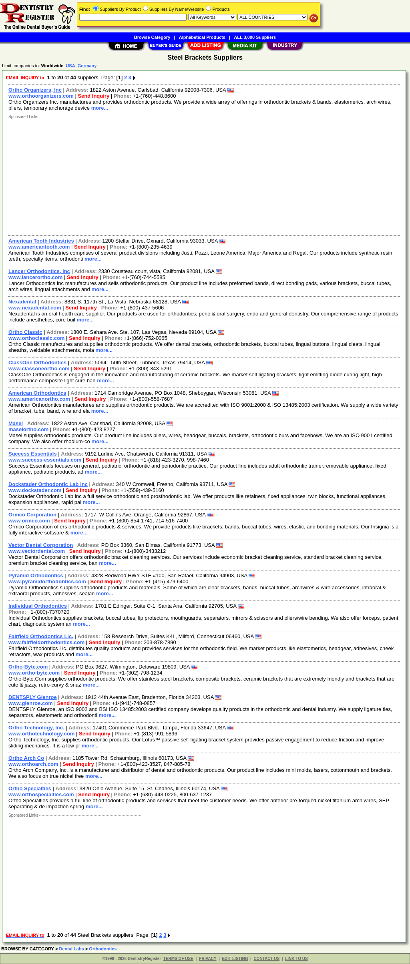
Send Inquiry (93, 96)
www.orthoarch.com (33, 764)
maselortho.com (28, 429)
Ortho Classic (25, 332)
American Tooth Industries (41, 241)
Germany (87, 65)
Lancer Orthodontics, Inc (39, 271)
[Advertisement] (204, 175)
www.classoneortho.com (39, 369)
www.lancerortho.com (35, 277)
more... (100, 108)
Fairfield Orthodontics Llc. (40, 636)
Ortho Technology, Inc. (36, 728)
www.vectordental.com (36, 551)
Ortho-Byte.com (28, 667)
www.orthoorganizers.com (41, 96)
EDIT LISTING (235, 958)
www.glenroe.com (30, 703)
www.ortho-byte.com (34, 673)
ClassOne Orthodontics (37, 362)
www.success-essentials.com (44, 460)
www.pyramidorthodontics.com (47, 581)
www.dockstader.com (34, 490)
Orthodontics (103, 948)
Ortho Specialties (29, 788)
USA (70, 65)
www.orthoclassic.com (36, 338)
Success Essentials (32, 454)
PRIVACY (208, 958)
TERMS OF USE (178, 958)
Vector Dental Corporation (40, 545)
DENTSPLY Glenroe (32, 697)
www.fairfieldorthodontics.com (46, 642)
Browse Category (152, 37)
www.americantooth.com (39, 247)
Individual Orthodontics (37, 606)
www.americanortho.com (39, 399)
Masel (15, 423)
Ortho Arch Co (26, 758)
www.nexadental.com (34, 308)
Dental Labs (71, 948)
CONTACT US (266, 958)
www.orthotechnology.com (41, 734)
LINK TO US (296, 958)
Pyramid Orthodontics (35, 575)
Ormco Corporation (32, 515)
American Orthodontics (37, 393)
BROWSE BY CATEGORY (27, 948)
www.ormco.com (29, 521)
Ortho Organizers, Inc (35, 90)
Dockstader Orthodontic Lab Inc (48, 484)
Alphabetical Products (202, 37)
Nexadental (22, 302)
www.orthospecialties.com (41, 794)
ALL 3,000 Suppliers (255, 37)
